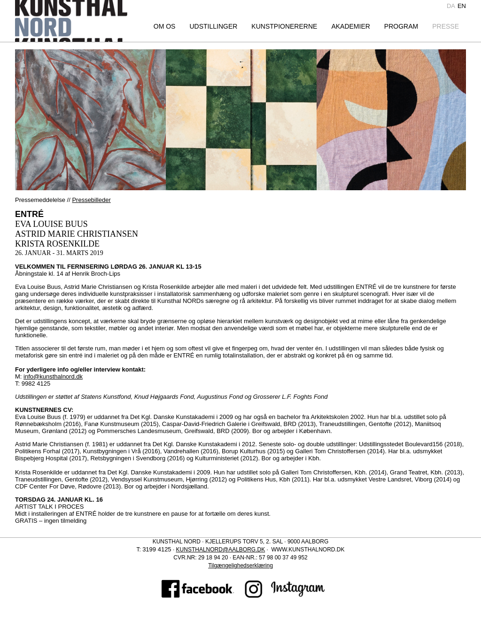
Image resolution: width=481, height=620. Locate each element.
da (451, 5)
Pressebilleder (91, 199)
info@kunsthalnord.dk (53, 376)
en (462, 5)
